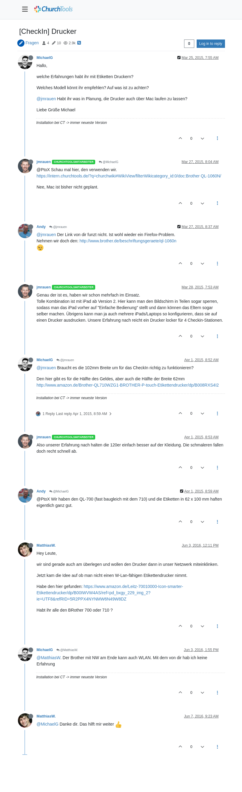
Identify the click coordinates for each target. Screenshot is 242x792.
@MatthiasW (49, 657)
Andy (41, 227)
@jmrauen (46, 98)
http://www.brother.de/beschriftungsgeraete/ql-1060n (127, 240)
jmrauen (44, 162)
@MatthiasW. (67, 650)
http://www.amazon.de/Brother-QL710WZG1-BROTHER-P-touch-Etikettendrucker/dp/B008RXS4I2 (128, 385)
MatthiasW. (46, 545)
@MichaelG (108, 162)
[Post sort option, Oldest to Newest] (189, 43)
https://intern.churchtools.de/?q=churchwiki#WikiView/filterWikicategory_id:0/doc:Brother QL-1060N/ (129, 176)
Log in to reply (210, 44)
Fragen (31, 42)
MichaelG (45, 58)
